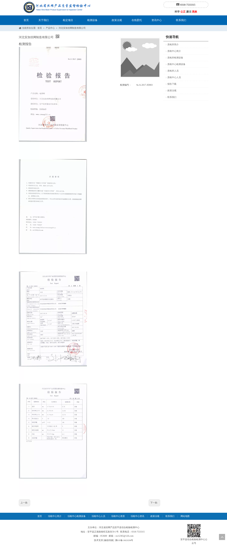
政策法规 (171, 90)
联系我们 (171, 97)
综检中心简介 (55, 516)
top (222, 537)
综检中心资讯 (137, 516)
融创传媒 (108, 540)
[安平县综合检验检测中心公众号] (194, 531)
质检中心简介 (174, 51)
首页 (39, 516)
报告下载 (171, 84)
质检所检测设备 (175, 57)
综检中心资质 (118, 516)
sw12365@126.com (125, 536)
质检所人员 (173, 71)
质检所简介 (173, 44)
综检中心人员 (98, 516)
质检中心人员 (174, 77)
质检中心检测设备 (176, 64)
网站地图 (185, 516)
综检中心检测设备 (77, 516)
